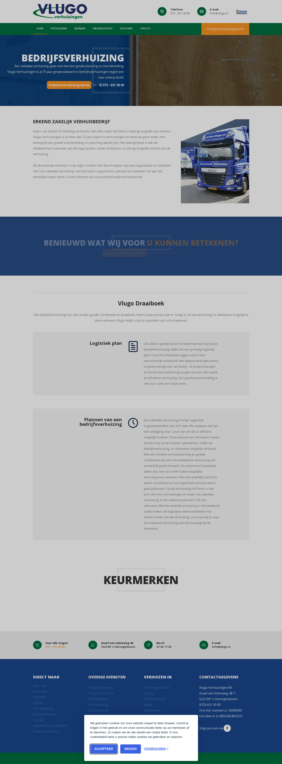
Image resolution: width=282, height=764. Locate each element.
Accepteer (103, 748)
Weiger (130, 748)
